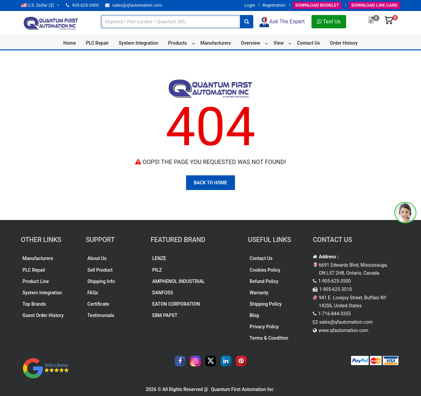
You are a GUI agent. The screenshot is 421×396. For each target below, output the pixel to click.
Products (177, 43)
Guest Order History (43, 315)
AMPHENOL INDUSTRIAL (178, 281)
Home (69, 43)
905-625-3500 (82, 5)
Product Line (36, 281)
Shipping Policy (266, 304)
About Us (97, 258)
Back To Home (210, 182)
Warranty (259, 292)
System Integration (138, 43)
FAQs (93, 292)
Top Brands (34, 304)
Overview (250, 43)
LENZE (159, 258)
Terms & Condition (269, 338)
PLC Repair (97, 43)
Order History (343, 43)
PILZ (157, 270)
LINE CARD (374, 5)
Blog (254, 315)
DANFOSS (162, 292)
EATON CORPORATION (176, 304)
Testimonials (101, 315)
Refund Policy (264, 281)
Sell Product (100, 270)
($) (40, 5)
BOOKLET (317, 5)
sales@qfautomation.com (133, 5)
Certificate (98, 304)
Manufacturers (215, 43)
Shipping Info (101, 281)
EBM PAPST (165, 315)
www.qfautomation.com (343, 330)
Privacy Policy (264, 326)
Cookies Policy (265, 270)
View (279, 43)
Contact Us (308, 43)
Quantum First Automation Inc (242, 389)
